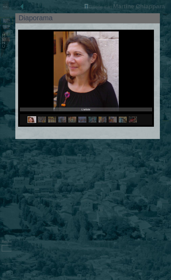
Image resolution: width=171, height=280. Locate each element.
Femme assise (166, 113)
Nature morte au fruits (165, 96)
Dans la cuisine (166, 42)
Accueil (6, 15)
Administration (5, 271)
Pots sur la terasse (166, 68)
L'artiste (166, 26)
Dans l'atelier (165, 34)
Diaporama (166, 120)
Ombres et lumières (166, 78)
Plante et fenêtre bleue (165, 87)
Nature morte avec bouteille (166, 50)
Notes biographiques (166, 17)
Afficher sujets (5, 264)
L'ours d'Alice (166, 105)
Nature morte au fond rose (165, 59)
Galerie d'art (98, 7)
